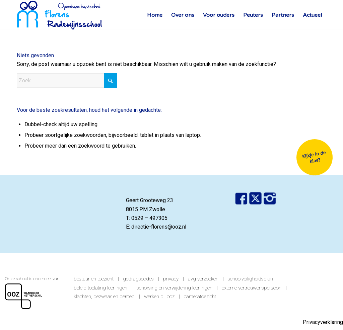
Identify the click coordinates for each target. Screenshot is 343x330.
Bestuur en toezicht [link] (94, 279)
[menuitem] (155, 15)
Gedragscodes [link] (138, 279)
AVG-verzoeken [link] (203, 279)
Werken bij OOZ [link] (159, 297)
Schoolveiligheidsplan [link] (250, 279)
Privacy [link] (171, 279)
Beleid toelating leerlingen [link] (100, 288)
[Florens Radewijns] (59, 15)
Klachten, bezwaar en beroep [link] (104, 297)
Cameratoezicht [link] (200, 297)
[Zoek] (67, 80)
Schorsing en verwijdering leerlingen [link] (174, 288)
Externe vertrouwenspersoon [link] (251, 288)
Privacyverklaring (323, 322)
